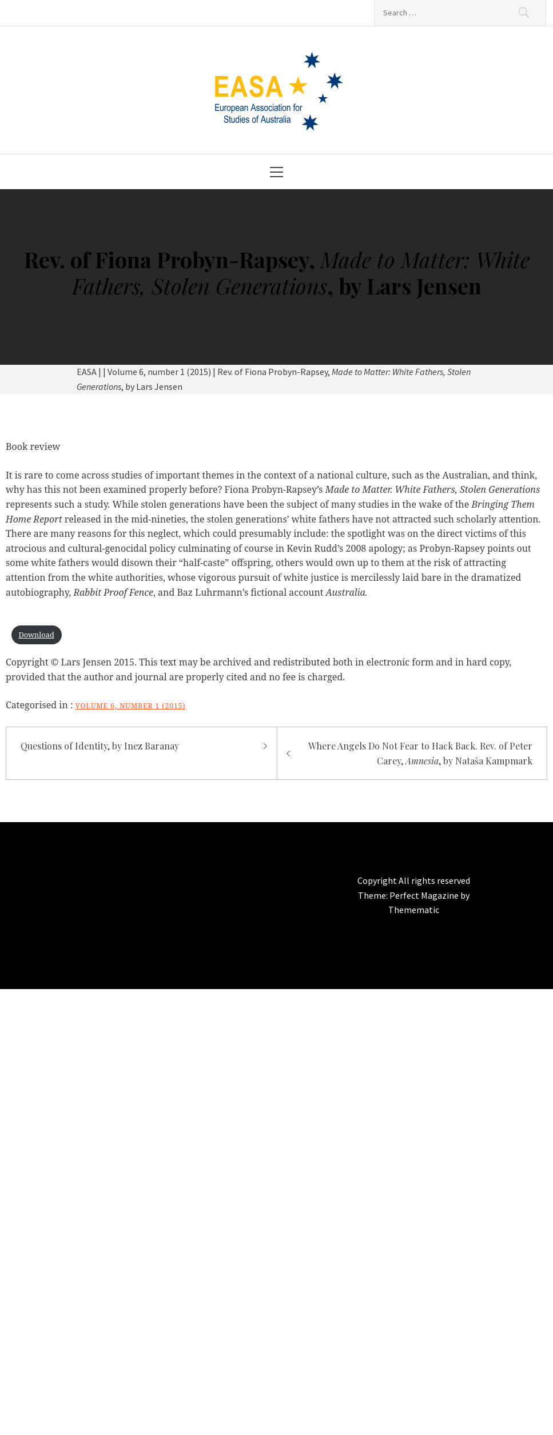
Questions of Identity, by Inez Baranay (100, 746)
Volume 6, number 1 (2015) (130, 706)
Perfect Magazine (424, 895)
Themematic (413, 909)
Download (36, 634)
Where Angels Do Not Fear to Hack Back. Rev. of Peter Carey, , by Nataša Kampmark (420, 753)
